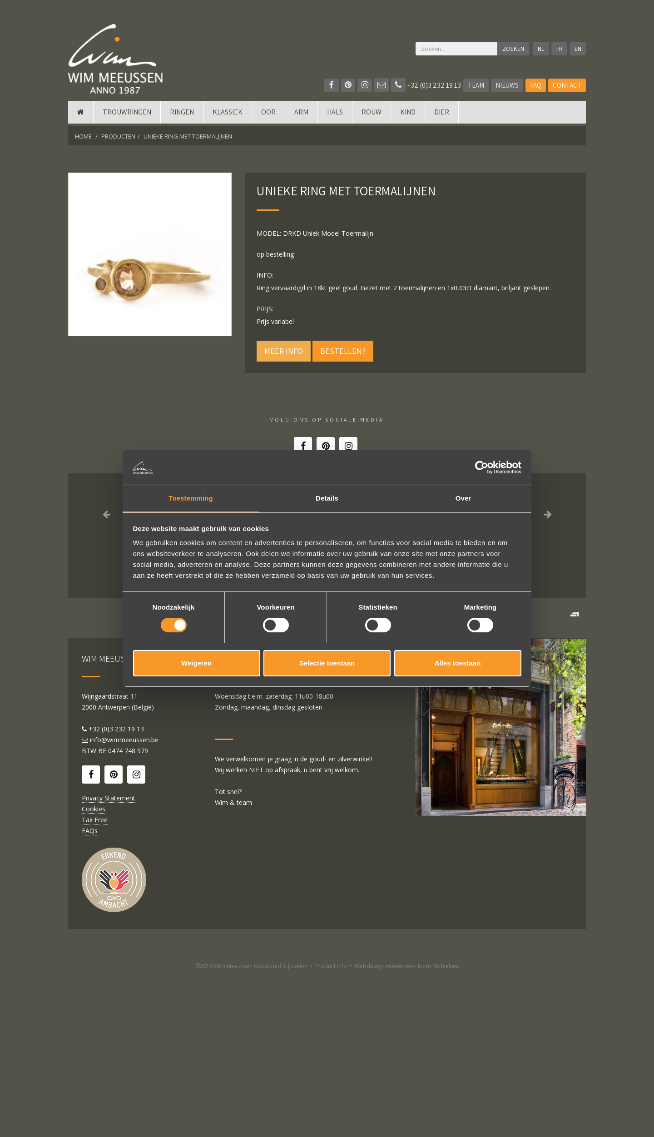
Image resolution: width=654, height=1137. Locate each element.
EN (578, 49)
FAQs (90, 991)
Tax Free (95, 980)
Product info (331, 1127)
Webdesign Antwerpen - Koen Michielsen (407, 1127)
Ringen (182, 114)
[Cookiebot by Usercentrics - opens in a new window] (481, 467)
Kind (408, 114)
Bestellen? (343, 351)
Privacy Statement (108, 958)
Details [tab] (327, 498)
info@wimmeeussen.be (124, 900)
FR (559, 49)
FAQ (535, 85)
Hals (335, 114)
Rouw (372, 114)
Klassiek (228, 114)
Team (476, 85)
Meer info (283, 351)
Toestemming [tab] (190, 498)
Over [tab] (463, 498)
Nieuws (507, 85)
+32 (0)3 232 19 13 (426, 85)
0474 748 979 (128, 911)
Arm (301, 114)
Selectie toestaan (327, 663)
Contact (567, 85)
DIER (441, 114)
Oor (268, 114)
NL (540, 49)
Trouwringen (127, 114)
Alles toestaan (458, 663)
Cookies (93, 969)
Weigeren (196, 663)
